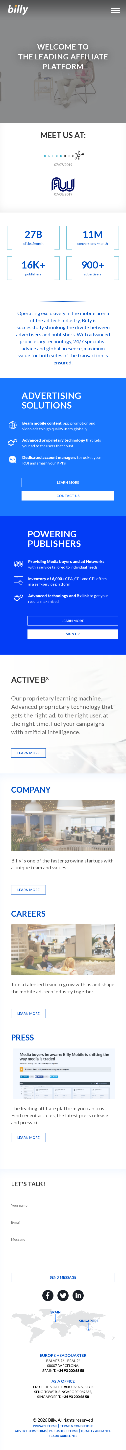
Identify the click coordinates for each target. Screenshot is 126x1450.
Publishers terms (63, 1431)
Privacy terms (45, 1426)
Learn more (68, 482)
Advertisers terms (31, 1431)
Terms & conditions (76, 1426)
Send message (63, 1277)
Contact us (67, 496)
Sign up (73, 634)
